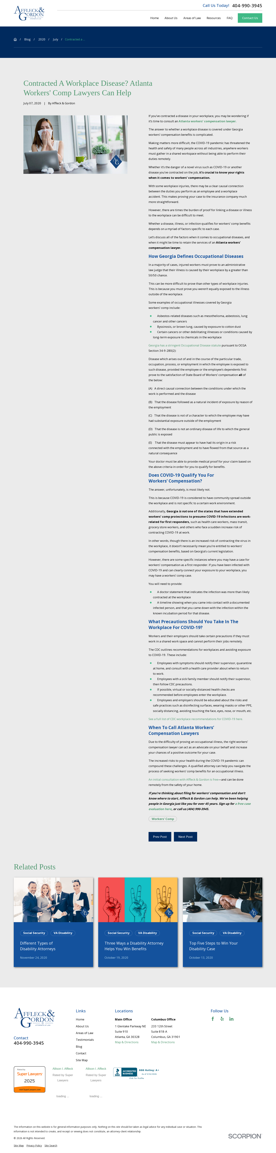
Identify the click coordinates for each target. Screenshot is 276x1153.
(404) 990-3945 (197, 809)
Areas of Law (84, 1033)
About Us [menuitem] (171, 18)
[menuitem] (19, 1145)
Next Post (185, 837)
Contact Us (250, 18)
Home (80, 1019)
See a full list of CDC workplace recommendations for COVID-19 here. (196, 719)
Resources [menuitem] (214, 18)
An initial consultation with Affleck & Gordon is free (183, 779)
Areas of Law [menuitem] (192, 18)
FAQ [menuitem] (230, 18)
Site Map (82, 1060)
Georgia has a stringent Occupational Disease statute (185, 345)
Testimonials (85, 1040)
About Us (82, 1026)
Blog (79, 1046)
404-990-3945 (247, 5)
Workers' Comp (163, 819)
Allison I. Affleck (63, 1068)
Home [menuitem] (154, 18)
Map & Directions (127, 1042)
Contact (81, 1053)
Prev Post (160, 837)
